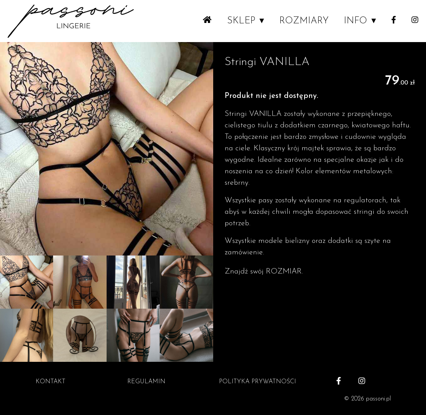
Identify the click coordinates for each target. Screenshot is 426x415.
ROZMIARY (304, 21)
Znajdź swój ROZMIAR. (264, 271)
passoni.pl (378, 399)
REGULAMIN (146, 382)
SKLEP (241, 21)
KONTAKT (50, 382)
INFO (355, 21)
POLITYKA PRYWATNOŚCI (257, 382)
